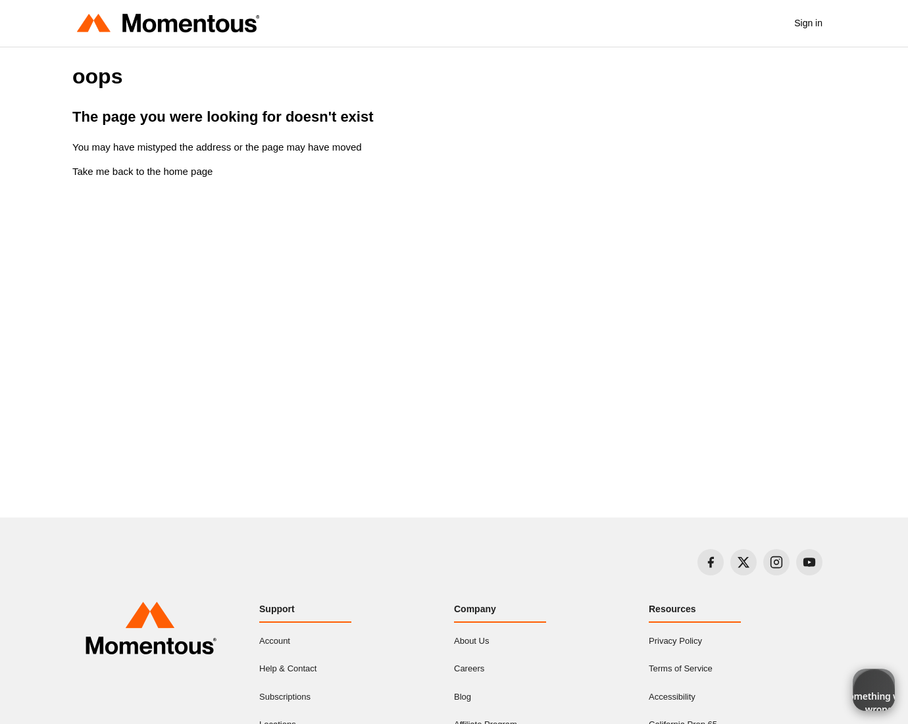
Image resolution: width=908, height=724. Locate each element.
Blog (462, 697)
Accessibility (672, 697)
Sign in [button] (808, 23)
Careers (469, 668)
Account (274, 641)
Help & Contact (287, 668)
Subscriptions (285, 697)
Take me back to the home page (142, 171)
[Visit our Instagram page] (776, 562)
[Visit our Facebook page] (710, 562)
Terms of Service (681, 668)
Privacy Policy (675, 641)
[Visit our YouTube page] (809, 562)
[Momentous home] (151, 630)
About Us (471, 641)
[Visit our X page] (743, 562)
